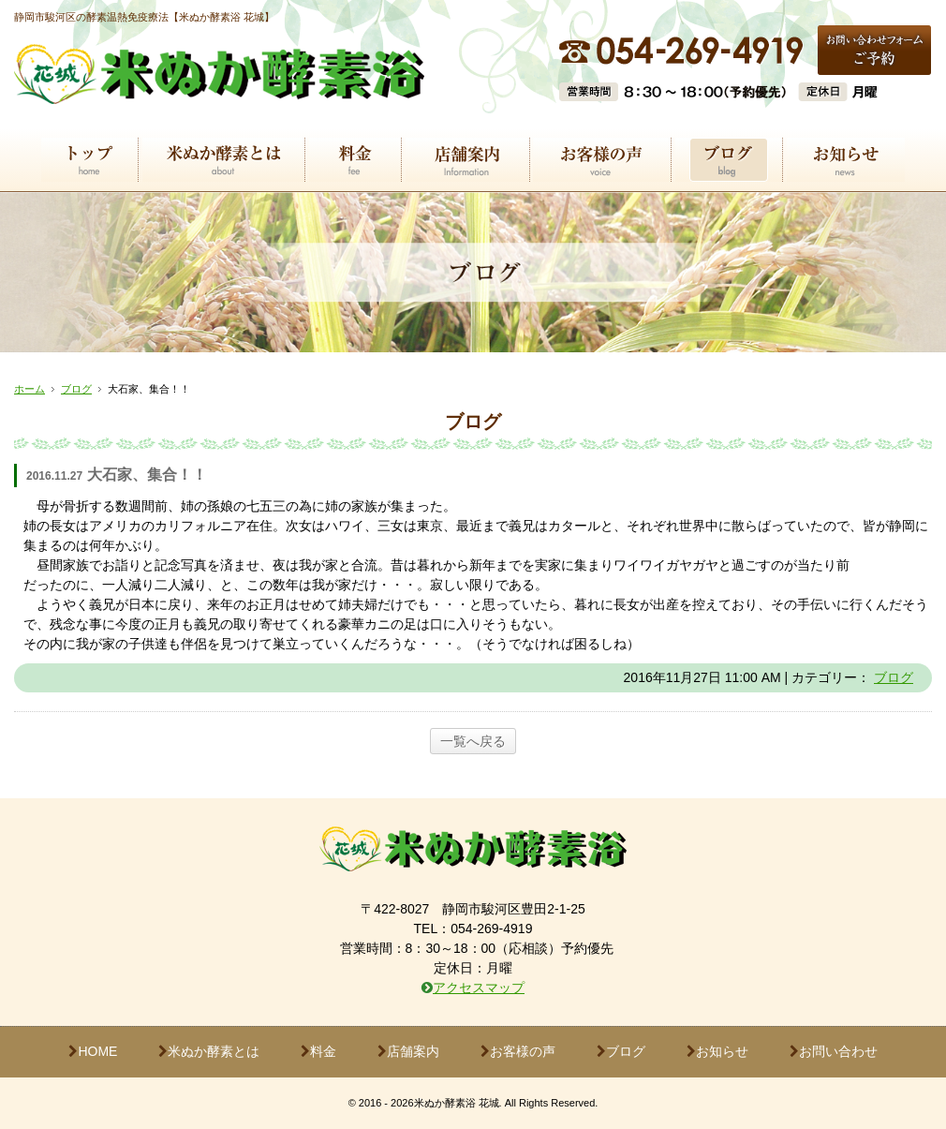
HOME (92, 1051)
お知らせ (717, 1051)
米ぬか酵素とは (208, 1051)
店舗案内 (408, 1051)
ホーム (29, 388)
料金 (318, 1051)
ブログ (76, 388)
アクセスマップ (479, 987)
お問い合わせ (834, 1051)
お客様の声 (517, 1051)
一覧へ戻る (473, 741)
